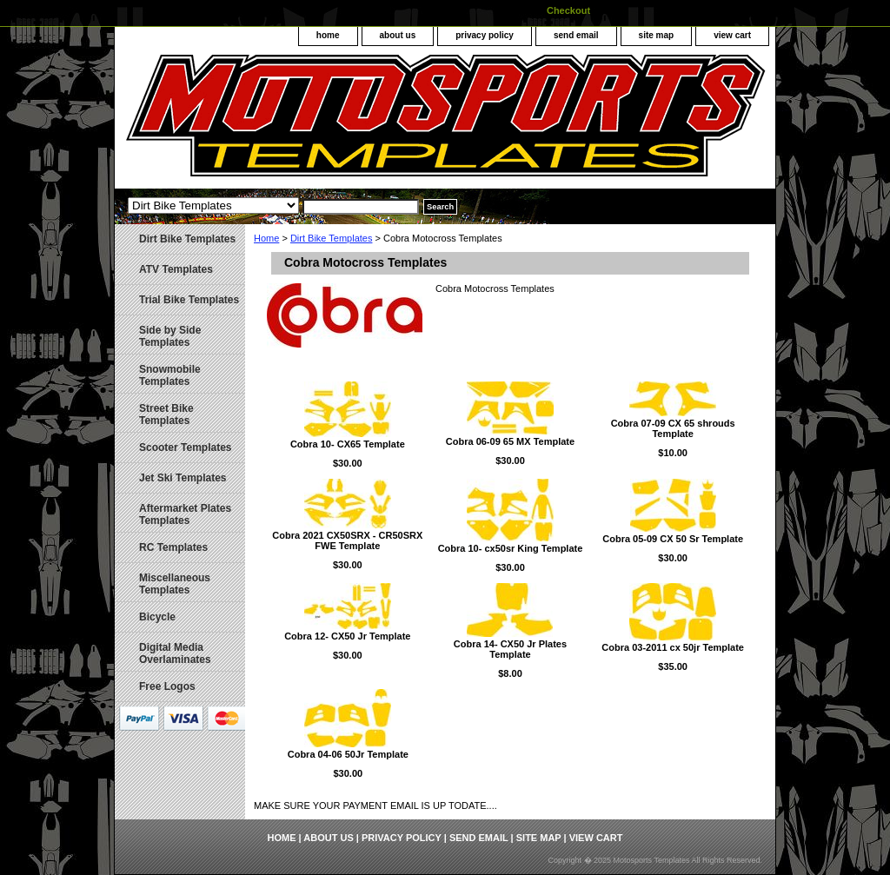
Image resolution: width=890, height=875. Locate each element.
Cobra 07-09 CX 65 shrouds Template (673, 428)
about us (398, 35)
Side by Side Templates (170, 336)
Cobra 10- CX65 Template (347, 444)
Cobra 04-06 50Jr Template (348, 754)
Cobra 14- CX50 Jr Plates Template (510, 649)
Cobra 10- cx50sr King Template (510, 548)
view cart (732, 35)
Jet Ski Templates (183, 478)
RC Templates (173, 547)
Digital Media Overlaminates (175, 653)
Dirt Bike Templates (331, 238)
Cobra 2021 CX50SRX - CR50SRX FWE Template (347, 540)
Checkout (568, 10)
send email (576, 35)
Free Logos (167, 686)
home (328, 35)
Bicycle (157, 617)
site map (656, 35)
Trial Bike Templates (189, 300)
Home (266, 238)
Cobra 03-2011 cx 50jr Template (672, 647)
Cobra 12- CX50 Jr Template (347, 636)
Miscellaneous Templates (174, 584)
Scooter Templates (185, 447)
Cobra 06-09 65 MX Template (510, 441)
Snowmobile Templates (170, 375)
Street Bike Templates (166, 414)
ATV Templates (176, 269)
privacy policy (484, 35)
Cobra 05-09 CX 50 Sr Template (672, 539)
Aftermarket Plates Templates (185, 514)
